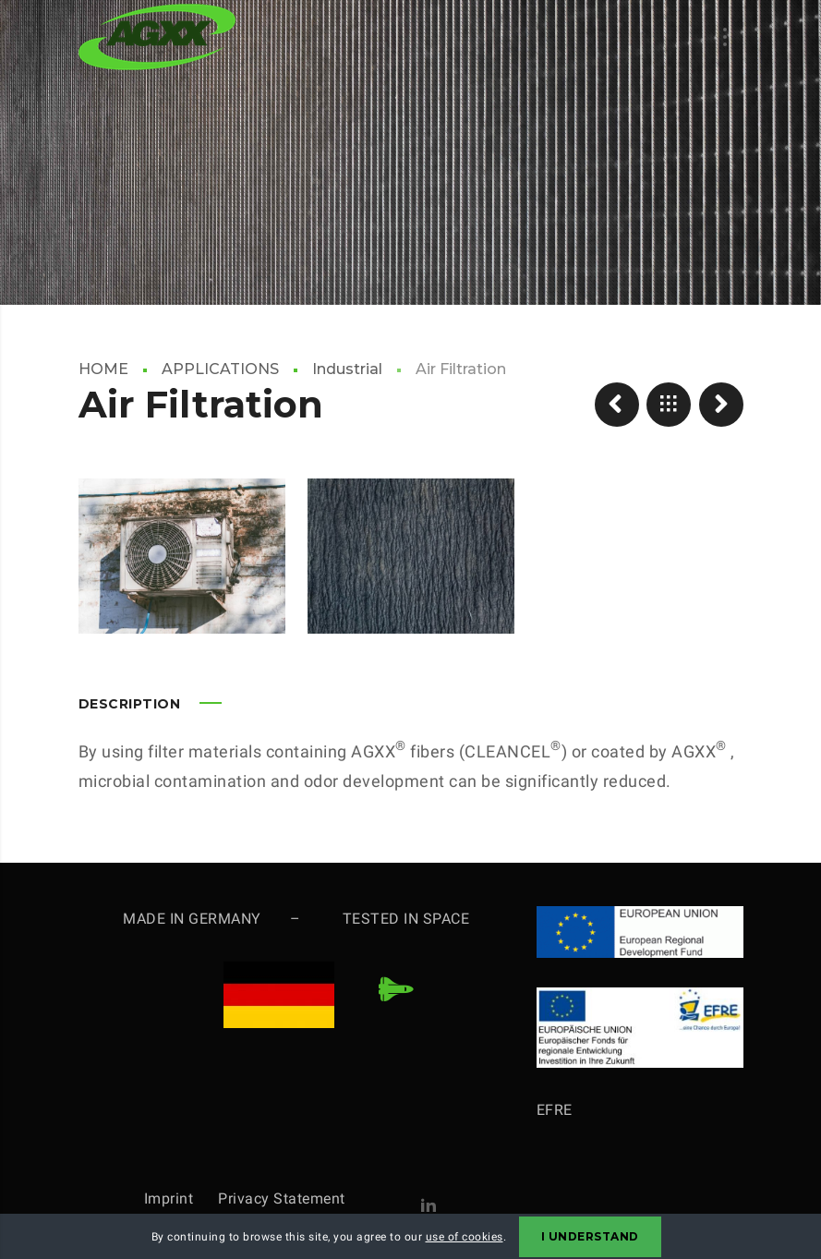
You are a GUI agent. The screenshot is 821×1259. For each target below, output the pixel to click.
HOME (103, 369)
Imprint (181, 1198)
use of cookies (464, 1236)
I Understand (590, 1236)
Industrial (347, 369)
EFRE (555, 1110)
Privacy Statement (281, 1198)
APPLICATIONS (220, 369)
